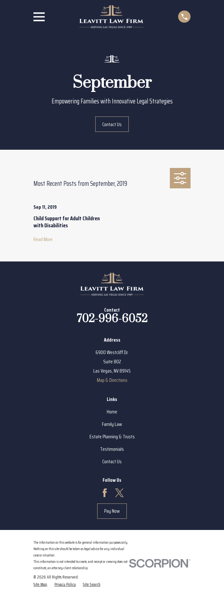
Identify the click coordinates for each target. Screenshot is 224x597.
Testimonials (112, 449)
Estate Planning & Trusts (112, 437)
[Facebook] (104, 492)
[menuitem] (40, 584)
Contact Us (112, 124)
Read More (43, 239)
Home (112, 412)
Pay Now (112, 511)
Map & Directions (112, 380)
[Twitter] (119, 492)
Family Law (112, 424)
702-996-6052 (112, 319)
